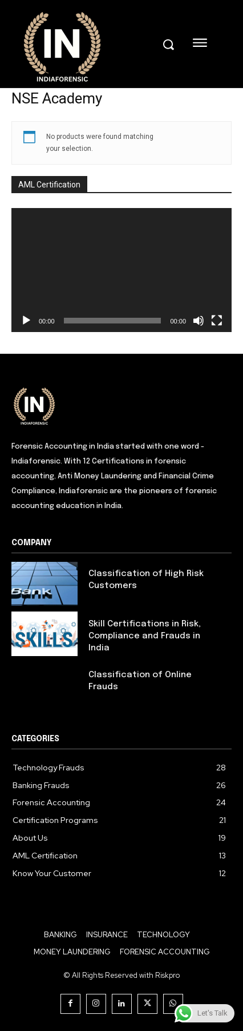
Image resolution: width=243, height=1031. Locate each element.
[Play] (26, 320)
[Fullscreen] (216, 320)
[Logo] (121, 405)
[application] (121, 270)
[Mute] (198, 320)
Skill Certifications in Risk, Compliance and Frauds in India (144, 636)
